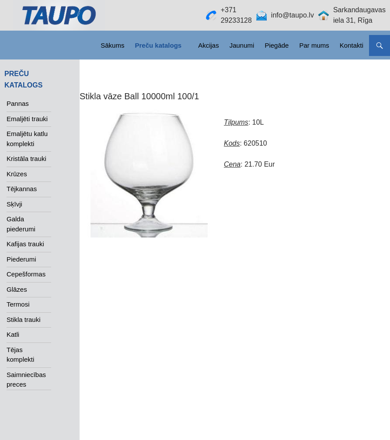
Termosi (18, 304)
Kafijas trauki (25, 244)
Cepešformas (26, 274)
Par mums (314, 45)
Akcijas (208, 45)
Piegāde (277, 45)
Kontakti (351, 45)
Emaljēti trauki (27, 118)
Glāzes (17, 289)
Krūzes (17, 174)
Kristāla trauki (26, 158)
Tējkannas (22, 188)
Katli (13, 334)
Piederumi (21, 259)
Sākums (112, 45)
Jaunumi (242, 45)
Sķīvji (14, 204)
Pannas (18, 103)
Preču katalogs (158, 45)
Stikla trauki (24, 319)
